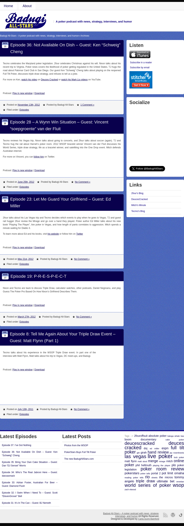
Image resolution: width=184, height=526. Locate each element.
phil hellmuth (143, 465)
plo (174, 465)
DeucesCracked (139, 199)
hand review (158, 452)
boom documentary (140, 439)
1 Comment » (87, 104)
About (27, 6)
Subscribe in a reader (141, 62)
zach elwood (130, 489)
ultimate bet (165, 481)
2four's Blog (137, 193)
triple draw (145, 481)
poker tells (145, 473)
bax (182, 436)
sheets (154, 477)
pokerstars (132, 473)
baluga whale (174, 436)
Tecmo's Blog (138, 211)
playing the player (161, 465)
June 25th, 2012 (26, 182)
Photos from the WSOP (76, 445)
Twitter (79, 234)
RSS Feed (165, 515)
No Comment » (82, 182)
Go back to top (180, 515)
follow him (39, 156)
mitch (169, 461)
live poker (160, 456)
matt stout (142, 461)
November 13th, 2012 (29, 104)
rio (147, 477)
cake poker (174, 439)
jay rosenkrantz (177, 453)
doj (145, 448)
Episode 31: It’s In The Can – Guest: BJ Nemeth (26, 503)
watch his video (29, 79)
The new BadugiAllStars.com (79, 459)
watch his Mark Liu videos (74, 79)
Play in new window (22, 93)
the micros (166, 477)
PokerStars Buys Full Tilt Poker (80, 452)
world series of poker (148, 485)
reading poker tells (134, 477)
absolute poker (158, 435)
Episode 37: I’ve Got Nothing (16, 445)
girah (144, 452)
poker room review (162, 468)
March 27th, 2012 (26, 316)
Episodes (24, 109)
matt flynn (131, 461)
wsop (178, 485)
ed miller (154, 448)
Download (39, 93)
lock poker (179, 457)
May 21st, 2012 (25, 259)
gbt (138, 453)
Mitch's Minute (138, 205)
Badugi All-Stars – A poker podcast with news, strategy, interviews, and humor (131, 515)
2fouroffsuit (141, 435)
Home (8, 6)
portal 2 (156, 473)
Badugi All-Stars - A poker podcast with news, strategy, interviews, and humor (39, 35)
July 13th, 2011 (25, 409)
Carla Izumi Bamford (148, 519)
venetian (180, 481)
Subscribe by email (139, 67)
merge (153, 461)
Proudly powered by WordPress (173, 515)
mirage (162, 461)
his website (53, 234)
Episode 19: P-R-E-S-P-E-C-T (39, 276)
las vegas (135, 456)
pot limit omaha (173, 473)
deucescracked (140, 443)
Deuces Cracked (49, 79)
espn (165, 448)
